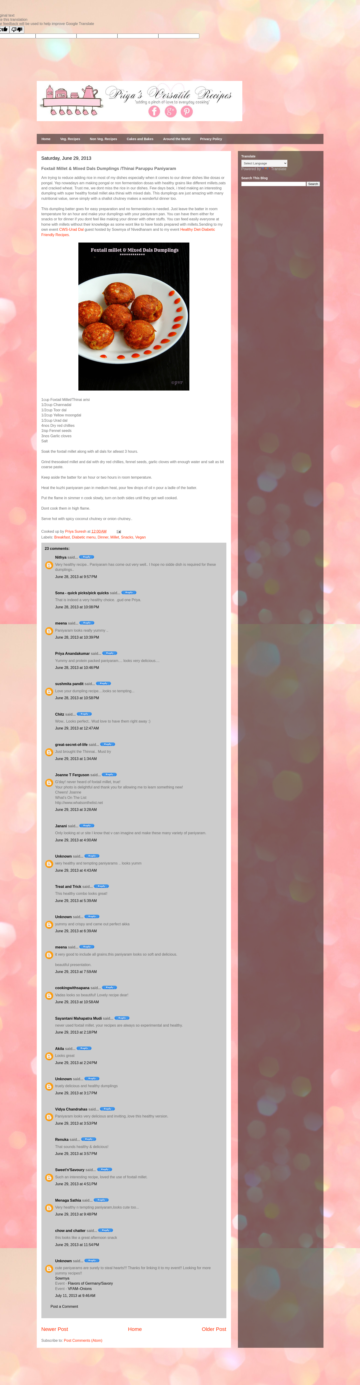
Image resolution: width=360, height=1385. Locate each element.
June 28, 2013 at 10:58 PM (77, 698)
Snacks (127, 537)
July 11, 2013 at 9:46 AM (75, 1296)
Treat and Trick (68, 887)
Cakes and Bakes (140, 139)
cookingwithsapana (72, 988)
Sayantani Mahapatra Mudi (78, 1018)
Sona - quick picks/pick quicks (82, 593)
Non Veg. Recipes (103, 139)
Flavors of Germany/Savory (90, 1283)
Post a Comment (64, 1306)
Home (46, 139)
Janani (61, 826)
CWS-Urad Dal (71, 229)
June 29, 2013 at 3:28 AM (76, 810)
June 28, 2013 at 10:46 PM (77, 668)
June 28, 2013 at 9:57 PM (76, 577)
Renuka (62, 1140)
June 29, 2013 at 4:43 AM (76, 870)
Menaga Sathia (68, 1200)
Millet (114, 537)
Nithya (61, 557)
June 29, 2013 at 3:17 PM (76, 1093)
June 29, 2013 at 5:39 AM (76, 901)
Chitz (59, 714)
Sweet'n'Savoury (70, 1170)
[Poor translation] (16, 30)
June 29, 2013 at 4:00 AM (76, 840)
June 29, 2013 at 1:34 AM (76, 759)
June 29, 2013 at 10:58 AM (77, 1002)
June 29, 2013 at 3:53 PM (76, 1123)
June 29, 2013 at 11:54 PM (77, 1245)
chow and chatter (70, 1231)
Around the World (176, 139)
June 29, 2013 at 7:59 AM (76, 972)
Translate (274, 169)
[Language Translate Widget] (264, 163)
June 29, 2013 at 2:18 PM (76, 1032)
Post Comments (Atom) (83, 1340)
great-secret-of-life (71, 745)
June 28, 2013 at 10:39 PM (77, 637)
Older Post (214, 1329)
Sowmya (62, 1278)
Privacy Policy (211, 139)
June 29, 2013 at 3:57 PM (76, 1154)
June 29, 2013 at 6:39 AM (76, 931)
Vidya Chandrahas (71, 1109)
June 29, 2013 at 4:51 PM (76, 1184)
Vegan (140, 537)
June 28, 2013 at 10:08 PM (77, 607)
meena (61, 623)
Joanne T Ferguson (72, 775)
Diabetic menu (83, 537)
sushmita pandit (69, 684)
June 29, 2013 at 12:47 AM (77, 728)
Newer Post (54, 1329)
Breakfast (62, 537)
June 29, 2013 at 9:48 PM (76, 1214)
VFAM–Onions (80, 1289)
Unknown (63, 856)
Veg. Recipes (70, 139)
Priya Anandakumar (72, 654)
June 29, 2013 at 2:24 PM (76, 1063)
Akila (59, 1049)
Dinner (103, 537)
